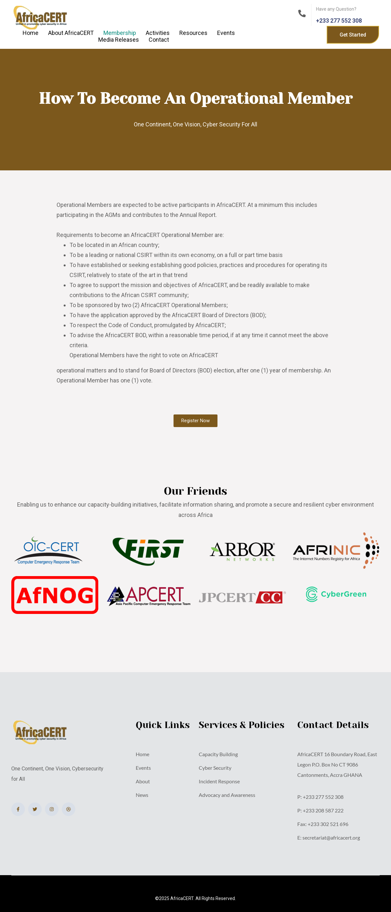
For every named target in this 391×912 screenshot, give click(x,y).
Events (226, 32)
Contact (159, 39)
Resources (193, 32)
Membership (119, 32)
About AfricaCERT (71, 32)
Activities (158, 32)
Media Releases (118, 39)
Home (30, 32)
